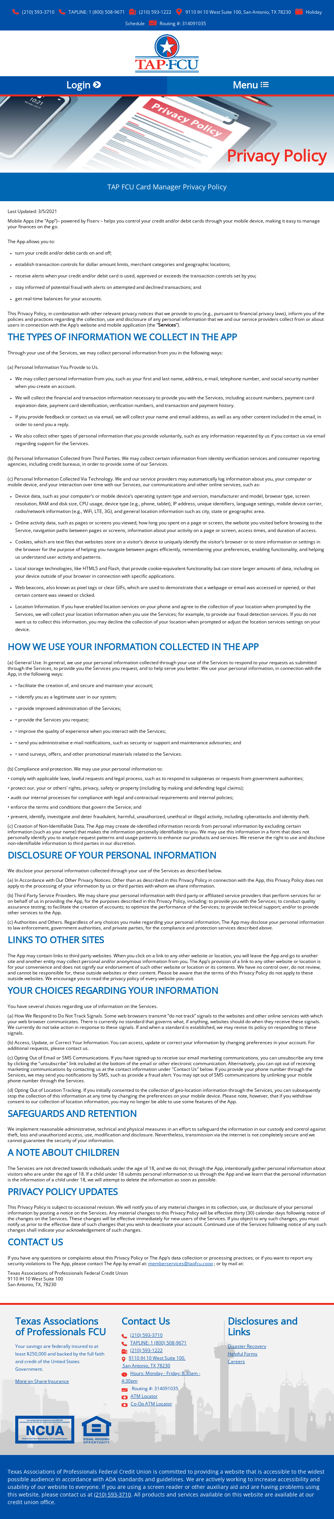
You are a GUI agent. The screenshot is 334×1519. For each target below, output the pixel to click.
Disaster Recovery (247, 1346)
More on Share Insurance (42, 1381)
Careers (236, 1361)
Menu (250, 85)
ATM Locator (144, 1396)
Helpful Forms (242, 1353)
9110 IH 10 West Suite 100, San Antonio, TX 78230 (238, 12)
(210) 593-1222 (155, 12)
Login (83, 85)
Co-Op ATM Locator (151, 1403)
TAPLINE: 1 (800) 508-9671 (97, 12)
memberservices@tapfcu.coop (180, 1263)
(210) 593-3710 (38, 12)
